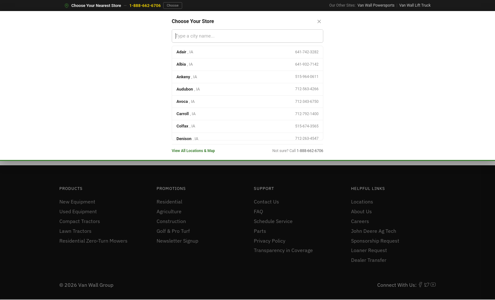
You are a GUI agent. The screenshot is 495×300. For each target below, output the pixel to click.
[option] (247, 52)
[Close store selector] (319, 21)
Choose (172, 5)
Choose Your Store (193, 21)
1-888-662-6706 (145, 5)
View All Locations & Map (193, 151)
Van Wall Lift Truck (415, 5)
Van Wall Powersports (375, 5)
